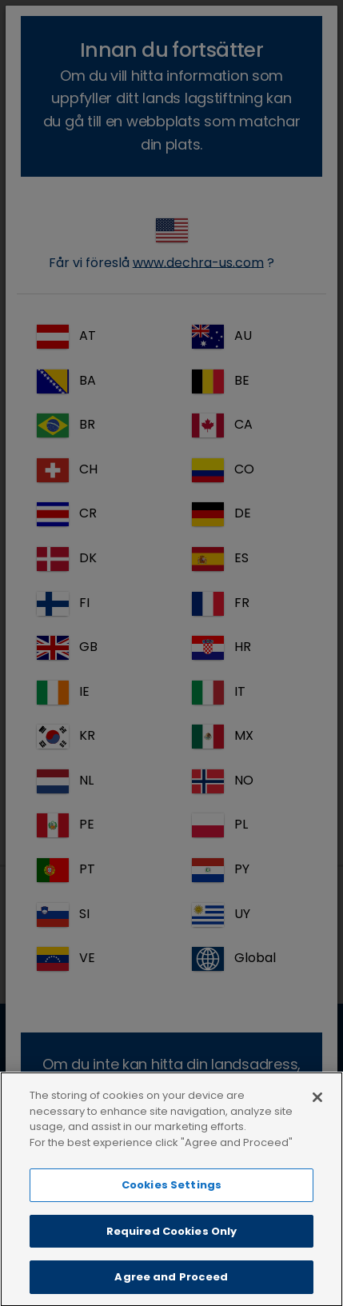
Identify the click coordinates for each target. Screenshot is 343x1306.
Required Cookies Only (171, 1248)
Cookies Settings (171, 1202)
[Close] (317, 1114)
